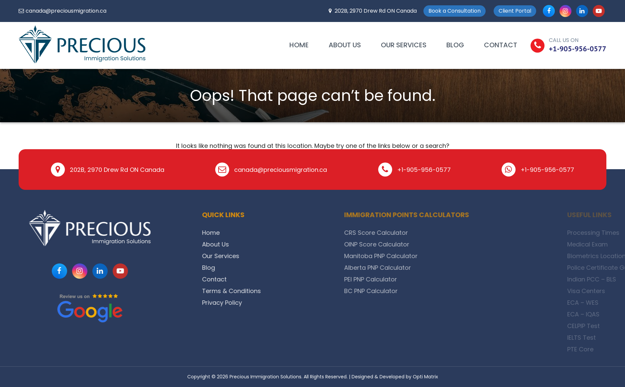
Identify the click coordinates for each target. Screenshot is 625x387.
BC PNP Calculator (451, 291)
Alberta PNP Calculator (457, 267)
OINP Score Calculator (456, 244)
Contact (500, 45)
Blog (455, 45)
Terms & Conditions (259, 291)
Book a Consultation (454, 11)
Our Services (403, 45)
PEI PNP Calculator (450, 279)
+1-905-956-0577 (577, 48)
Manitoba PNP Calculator (461, 256)
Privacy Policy (250, 302)
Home (299, 45)
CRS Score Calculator (456, 232)
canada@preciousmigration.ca (66, 11)
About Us (345, 45)
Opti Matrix (425, 376)
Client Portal (515, 11)
